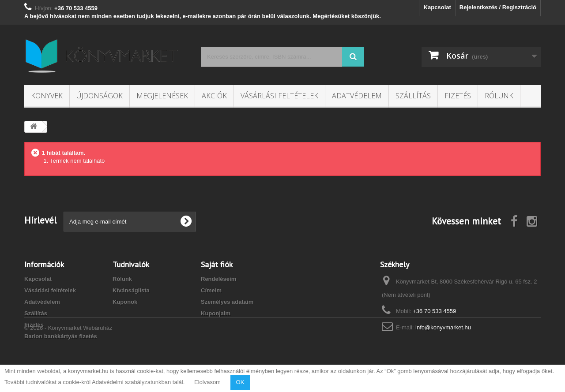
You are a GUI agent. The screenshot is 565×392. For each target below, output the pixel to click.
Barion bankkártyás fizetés (60, 336)
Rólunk (499, 96)
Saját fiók (217, 264)
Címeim (211, 290)
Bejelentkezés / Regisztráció (498, 7)
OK (240, 382)
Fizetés (457, 96)
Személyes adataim (227, 302)
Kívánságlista (131, 290)
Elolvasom (207, 382)
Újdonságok (99, 96)
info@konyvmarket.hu (443, 327)
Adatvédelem (357, 96)
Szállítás (413, 96)
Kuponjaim (215, 313)
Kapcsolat (437, 7)
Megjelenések (162, 96)
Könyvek (47, 96)
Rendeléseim (218, 279)
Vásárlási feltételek (279, 96)
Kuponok (125, 302)
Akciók (214, 96)
